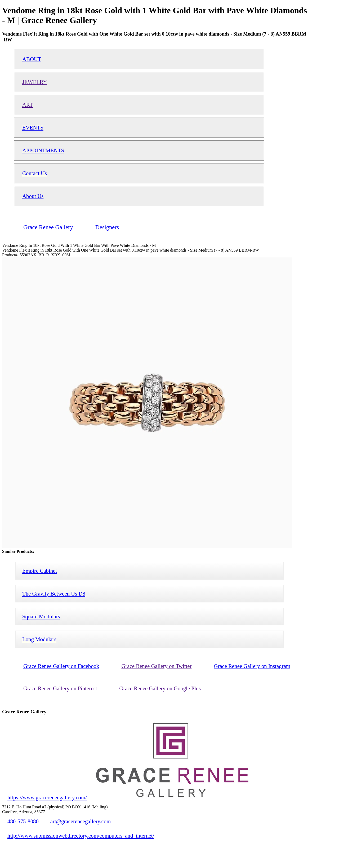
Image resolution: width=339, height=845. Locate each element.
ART (27, 105)
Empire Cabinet (39, 571)
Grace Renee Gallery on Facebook (61, 666)
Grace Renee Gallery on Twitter (156, 666)
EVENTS (32, 127)
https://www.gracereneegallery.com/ (47, 797)
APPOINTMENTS (43, 150)
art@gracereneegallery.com (80, 821)
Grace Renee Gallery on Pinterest (60, 688)
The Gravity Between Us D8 (53, 593)
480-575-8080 (23, 821)
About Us (32, 196)
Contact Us (34, 173)
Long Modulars (39, 639)
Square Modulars (41, 616)
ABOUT (31, 59)
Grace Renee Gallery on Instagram (252, 666)
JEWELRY (34, 82)
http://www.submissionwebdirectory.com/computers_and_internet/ (80, 836)
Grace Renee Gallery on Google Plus (160, 688)
